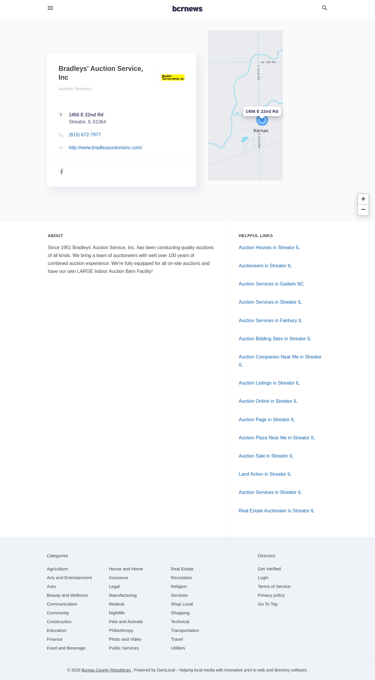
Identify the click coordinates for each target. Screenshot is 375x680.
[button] (262, 120)
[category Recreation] (181, 577)
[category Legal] (114, 586)
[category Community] (58, 612)
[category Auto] (51, 586)
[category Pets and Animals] (126, 621)
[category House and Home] (126, 568)
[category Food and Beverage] (66, 647)
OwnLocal (166, 670)
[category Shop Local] (182, 603)
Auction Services (75, 88)
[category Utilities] (178, 647)
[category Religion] (179, 586)
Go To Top (268, 603)
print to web (254, 670)
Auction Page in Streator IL (267, 419)
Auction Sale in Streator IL (266, 455)
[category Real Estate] (182, 568)
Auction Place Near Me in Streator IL (277, 437)
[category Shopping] (180, 612)
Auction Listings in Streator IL (269, 382)
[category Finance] (54, 639)
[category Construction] (59, 621)
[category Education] (57, 630)
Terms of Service (274, 586)
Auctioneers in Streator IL (265, 265)
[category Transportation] (185, 630)
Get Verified (269, 568)
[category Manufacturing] (123, 595)
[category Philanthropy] (121, 630)
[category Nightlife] (117, 612)
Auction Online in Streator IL (268, 401)
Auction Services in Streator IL (270, 302)
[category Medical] (116, 603)
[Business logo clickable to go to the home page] (187, 9)
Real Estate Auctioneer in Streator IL (277, 510)
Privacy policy (271, 595)
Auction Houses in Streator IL (269, 247)
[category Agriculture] (57, 568)
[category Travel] (177, 639)
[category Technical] (180, 621)
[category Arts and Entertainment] (69, 577)
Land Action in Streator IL (265, 474)
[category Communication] (62, 603)
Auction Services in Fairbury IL (270, 320)
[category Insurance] (118, 577)
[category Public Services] (124, 647)
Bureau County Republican (107, 670)
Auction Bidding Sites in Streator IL (275, 338)
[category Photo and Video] (125, 639)
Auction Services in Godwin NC (271, 283)
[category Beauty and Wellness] (67, 595)
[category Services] (179, 595)
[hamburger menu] (50, 8)
